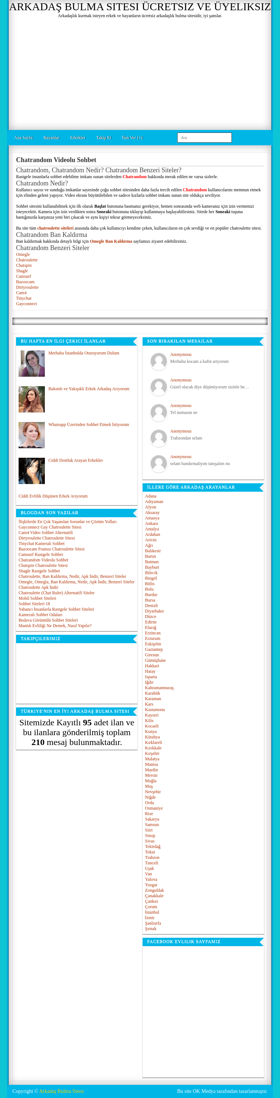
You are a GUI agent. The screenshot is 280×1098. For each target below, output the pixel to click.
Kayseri (152, 715)
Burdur (151, 594)
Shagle (22, 270)
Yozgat (151, 884)
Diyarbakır (154, 611)
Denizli (151, 605)
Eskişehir (153, 643)
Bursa (150, 600)
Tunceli (151, 862)
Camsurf (23, 276)
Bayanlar (51, 137)
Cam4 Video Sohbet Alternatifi (46, 532)
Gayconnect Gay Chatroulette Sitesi (50, 527)
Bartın (150, 556)
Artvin (150, 539)
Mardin (151, 769)
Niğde (150, 797)
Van (148, 873)
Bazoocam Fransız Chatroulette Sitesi (52, 549)
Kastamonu (155, 709)
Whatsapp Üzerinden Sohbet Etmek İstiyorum (88, 424)
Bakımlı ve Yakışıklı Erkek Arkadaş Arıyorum (88, 388)
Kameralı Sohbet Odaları (40, 614)
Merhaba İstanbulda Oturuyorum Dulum (83, 353)
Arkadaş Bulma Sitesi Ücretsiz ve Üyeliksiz (140, 6)
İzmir (150, 917)
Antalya (152, 528)
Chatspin (24, 265)
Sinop (150, 835)
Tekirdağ (152, 846)
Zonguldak (154, 890)
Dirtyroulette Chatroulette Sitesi (47, 538)
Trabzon (152, 857)
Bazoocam (25, 281)
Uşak (149, 868)
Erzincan (153, 633)
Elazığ (150, 627)
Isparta (151, 676)
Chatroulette (27, 259)
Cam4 (21, 292)
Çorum (151, 906)
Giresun (152, 654)
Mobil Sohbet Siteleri (37, 598)
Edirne (151, 622)
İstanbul (152, 912)
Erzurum (152, 638)
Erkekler (77, 137)
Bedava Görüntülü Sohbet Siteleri (48, 620)
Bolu (149, 589)
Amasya (152, 518)
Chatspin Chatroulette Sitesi (43, 565)
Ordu (149, 802)
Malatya (152, 758)
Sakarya (152, 819)
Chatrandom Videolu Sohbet (43, 560)
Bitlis (150, 583)
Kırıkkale (153, 747)
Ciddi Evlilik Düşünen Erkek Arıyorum (53, 496)
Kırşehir (152, 753)
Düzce (150, 616)
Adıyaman (154, 501)
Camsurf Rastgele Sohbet (41, 554)
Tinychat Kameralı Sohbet (42, 543)
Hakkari (152, 665)
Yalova (151, 879)
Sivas (150, 841)
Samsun (152, 824)
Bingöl (151, 578)
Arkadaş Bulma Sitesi (61, 1091)
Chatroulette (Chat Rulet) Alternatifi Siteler (57, 592)
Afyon (150, 507)
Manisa (151, 764)
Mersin (151, 775)
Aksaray (152, 512)
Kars (149, 704)
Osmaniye (154, 808)
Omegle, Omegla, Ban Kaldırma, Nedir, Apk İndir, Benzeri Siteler (77, 581)
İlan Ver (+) (132, 137)
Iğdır (149, 682)
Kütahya (152, 737)
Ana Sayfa (23, 137)
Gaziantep (154, 649)
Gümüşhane (155, 660)
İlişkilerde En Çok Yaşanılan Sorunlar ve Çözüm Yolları (68, 521)
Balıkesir (153, 550)
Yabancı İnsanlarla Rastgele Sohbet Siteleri (56, 609)
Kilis (149, 720)
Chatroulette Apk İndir (38, 587)
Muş (149, 786)
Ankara (151, 523)
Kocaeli (152, 726)
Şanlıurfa (153, 923)
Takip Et (103, 137)
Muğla (150, 780)
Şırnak (150, 928)
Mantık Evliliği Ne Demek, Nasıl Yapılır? (55, 625)
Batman (152, 561)
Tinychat (23, 298)
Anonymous (181, 354)
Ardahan (152, 534)
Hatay (150, 671)
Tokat (150, 852)
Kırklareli (153, 742)
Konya (151, 731)
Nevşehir (153, 791)
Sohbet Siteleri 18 (34, 603)
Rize (149, 813)
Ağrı (149, 545)
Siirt (149, 830)
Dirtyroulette (27, 287)
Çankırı (151, 901)
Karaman (153, 698)
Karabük (152, 693)
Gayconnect (26, 303)
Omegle (23, 254)
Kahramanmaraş (159, 687)
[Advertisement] (140, 73)
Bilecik (151, 572)
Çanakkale (154, 895)
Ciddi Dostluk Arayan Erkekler (75, 460)
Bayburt (152, 567)
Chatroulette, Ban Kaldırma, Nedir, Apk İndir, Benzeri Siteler (72, 576)
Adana (150, 496)
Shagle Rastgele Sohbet (39, 570)
